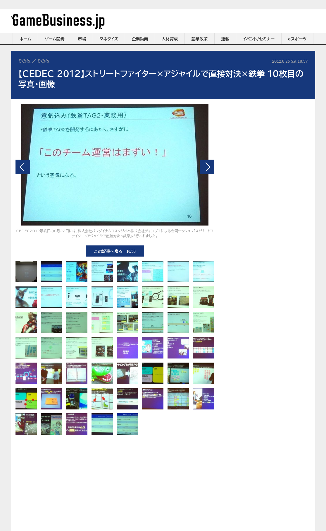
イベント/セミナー (259, 39)
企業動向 (140, 39)
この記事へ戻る (115, 251)
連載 (225, 39)
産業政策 (200, 39)
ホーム (25, 39)
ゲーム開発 (55, 39)
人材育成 (170, 39)
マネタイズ (109, 39)
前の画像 (22, 167)
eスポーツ (297, 39)
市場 (82, 39)
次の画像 (207, 167)
